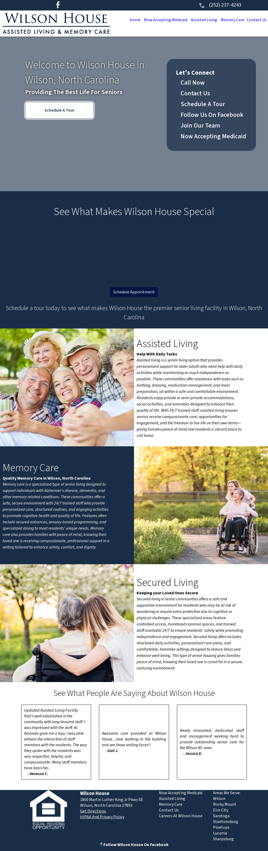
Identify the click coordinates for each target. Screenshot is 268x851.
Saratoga (221, 816)
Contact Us (255, 20)
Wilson (219, 798)
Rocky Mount (224, 804)
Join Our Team (200, 125)
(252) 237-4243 (220, 5)
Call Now (193, 82)
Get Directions (93, 811)
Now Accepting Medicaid (158, 20)
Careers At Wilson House (181, 816)
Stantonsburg (225, 822)
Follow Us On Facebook (212, 114)
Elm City (220, 810)
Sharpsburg (223, 839)
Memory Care (229, 20)
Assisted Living (199, 20)
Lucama (220, 833)
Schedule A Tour (59, 110)
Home (125, 20)
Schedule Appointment (134, 292)
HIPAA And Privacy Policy (102, 817)
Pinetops (221, 827)
